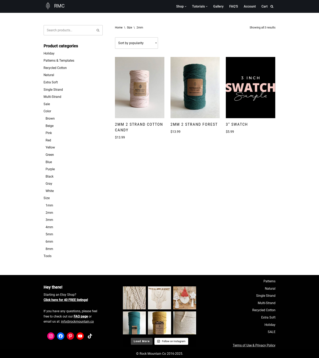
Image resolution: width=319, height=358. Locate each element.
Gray (49, 184)
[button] (185, 6)
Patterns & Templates (59, 60)
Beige (50, 126)
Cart (264, 6)
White (50, 191)
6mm (49, 241)
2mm (49, 213)
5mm (49, 234)
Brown (50, 118)
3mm (49, 220)
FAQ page (81, 316)
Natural (49, 75)
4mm (49, 227)
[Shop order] (136, 43)
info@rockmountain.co (77, 321)
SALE (271, 332)
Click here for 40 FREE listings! (66, 300)
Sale (47, 104)
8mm (49, 249)
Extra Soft (51, 82)
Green (50, 155)
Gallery (218, 6)
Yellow (50, 147)
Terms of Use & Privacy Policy (254, 345)
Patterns (269, 281)
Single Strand (53, 90)
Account (250, 6)
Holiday (49, 53)
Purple (50, 169)
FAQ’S (233, 6)
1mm (49, 205)
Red (48, 140)
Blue (49, 162)
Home (118, 27)
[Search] (271, 6)
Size (47, 198)
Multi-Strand (52, 97)
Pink (49, 133)
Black (50, 176)
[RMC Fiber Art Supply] (54, 6)
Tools (47, 256)
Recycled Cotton (55, 68)
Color (47, 111)
